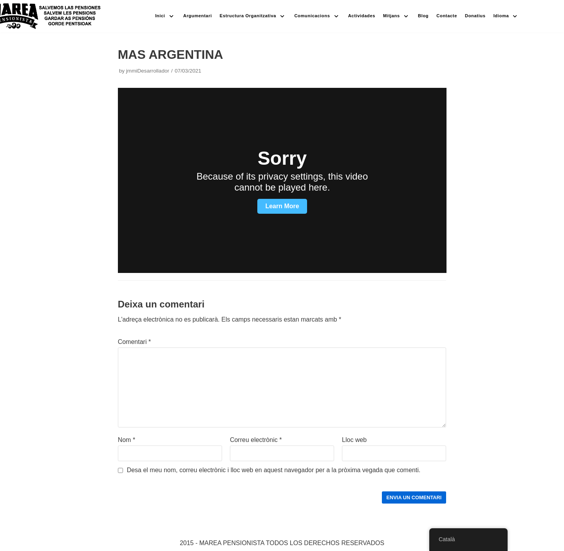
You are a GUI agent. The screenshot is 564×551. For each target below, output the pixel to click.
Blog (423, 15)
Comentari (134, 341)
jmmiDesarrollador (147, 71)
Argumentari (197, 15)
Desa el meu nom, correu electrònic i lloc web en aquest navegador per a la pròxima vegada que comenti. (274, 470)
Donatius (475, 15)
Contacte (446, 15)
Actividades (361, 15)
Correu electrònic (256, 439)
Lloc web (354, 439)
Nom (126, 439)
